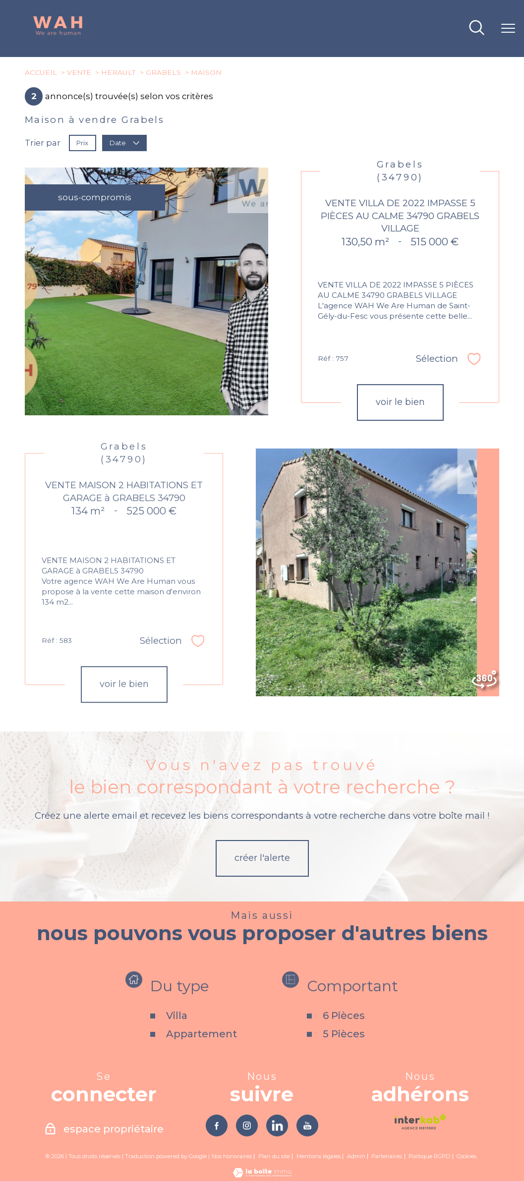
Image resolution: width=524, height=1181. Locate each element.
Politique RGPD (429, 1157)
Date (125, 143)
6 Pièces (344, 1037)
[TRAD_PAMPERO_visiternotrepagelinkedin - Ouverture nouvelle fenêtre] (277, 1126)
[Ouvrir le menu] (508, 29)
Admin (356, 1157)
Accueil (41, 72)
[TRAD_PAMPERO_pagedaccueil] (58, 33)
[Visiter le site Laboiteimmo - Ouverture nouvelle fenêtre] (262, 1175)
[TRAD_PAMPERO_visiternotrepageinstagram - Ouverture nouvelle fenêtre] (246, 1126)
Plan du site (274, 1157)
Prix (82, 143)
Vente (79, 72)
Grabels (163, 72)
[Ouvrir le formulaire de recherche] (476, 28)
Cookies (466, 1157)
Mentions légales (318, 1157)
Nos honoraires (232, 1157)
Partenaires (386, 1157)
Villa (176, 1037)
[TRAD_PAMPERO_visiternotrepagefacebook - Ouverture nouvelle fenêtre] (215, 1126)
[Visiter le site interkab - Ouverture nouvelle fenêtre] (420, 1122)
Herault (118, 72)
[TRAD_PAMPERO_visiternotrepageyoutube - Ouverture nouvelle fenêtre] (308, 1126)
